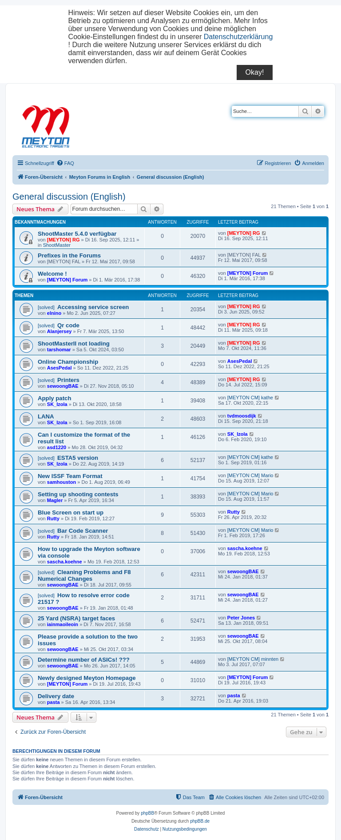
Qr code (68, 325)
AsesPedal (59, 367)
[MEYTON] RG (63, 239)
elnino (54, 313)
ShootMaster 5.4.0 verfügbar (77, 233)
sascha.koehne (64, 561)
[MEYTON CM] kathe (250, 397)
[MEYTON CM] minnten (252, 659)
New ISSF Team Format (70, 476)
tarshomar (59, 349)
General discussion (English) (69, 196)
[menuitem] (65, 163)
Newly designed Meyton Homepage (87, 678)
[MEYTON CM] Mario (250, 475)
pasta (53, 702)
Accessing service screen (93, 307)
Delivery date (56, 696)
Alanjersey (59, 331)
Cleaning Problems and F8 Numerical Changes (84, 575)
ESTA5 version (77, 457)
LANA (46, 416)
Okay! (255, 72)
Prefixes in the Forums (69, 255)
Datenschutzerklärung (238, 36)
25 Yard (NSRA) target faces (76, 618)
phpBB (147, 813)
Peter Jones (241, 617)
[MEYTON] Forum (67, 279)
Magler (55, 500)
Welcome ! (52, 273)
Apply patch (54, 398)
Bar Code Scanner (82, 530)
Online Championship (68, 361)
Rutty (53, 518)
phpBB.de (200, 821)
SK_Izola (57, 404)
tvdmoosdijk (241, 415)
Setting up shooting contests (78, 494)
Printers (68, 380)
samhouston (61, 482)
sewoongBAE (63, 386)
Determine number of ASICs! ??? (84, 659)
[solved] (46, 307)
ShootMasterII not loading (74, 343)
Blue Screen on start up (70, 512)
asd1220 (56, 447)
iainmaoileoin (62, 624)
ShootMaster (57, 245)
